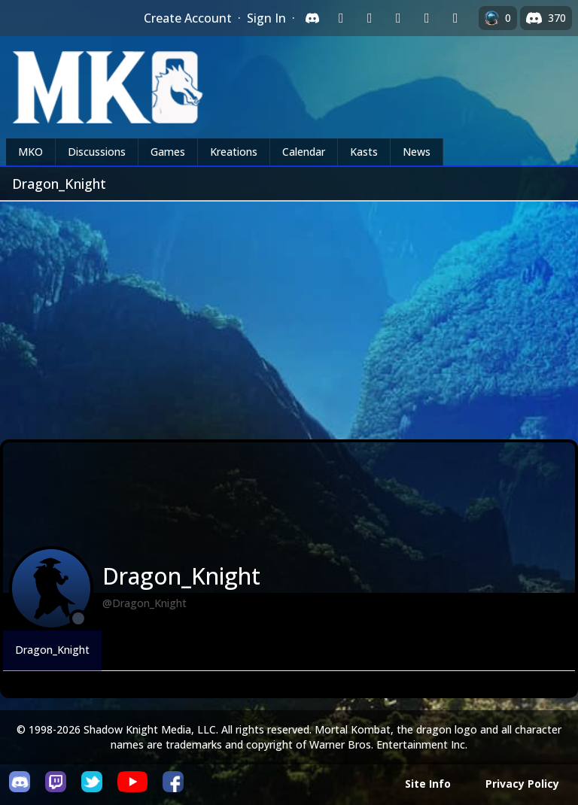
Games (168, 151)
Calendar (303, 151)
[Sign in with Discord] (312, 18)
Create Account (188, 18)
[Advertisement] (289, 314)
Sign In (266, 18)
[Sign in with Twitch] (341, 18)
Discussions (97, 151)
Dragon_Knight (52, 649)
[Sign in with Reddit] (398, 18)
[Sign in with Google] (369, 18)
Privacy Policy (522, 783)
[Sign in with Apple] (426, 18)
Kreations (233, 151)
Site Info (428, 783)
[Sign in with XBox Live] (455, 18)
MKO (30, 151)
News (416, 151)
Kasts (364, 151)
